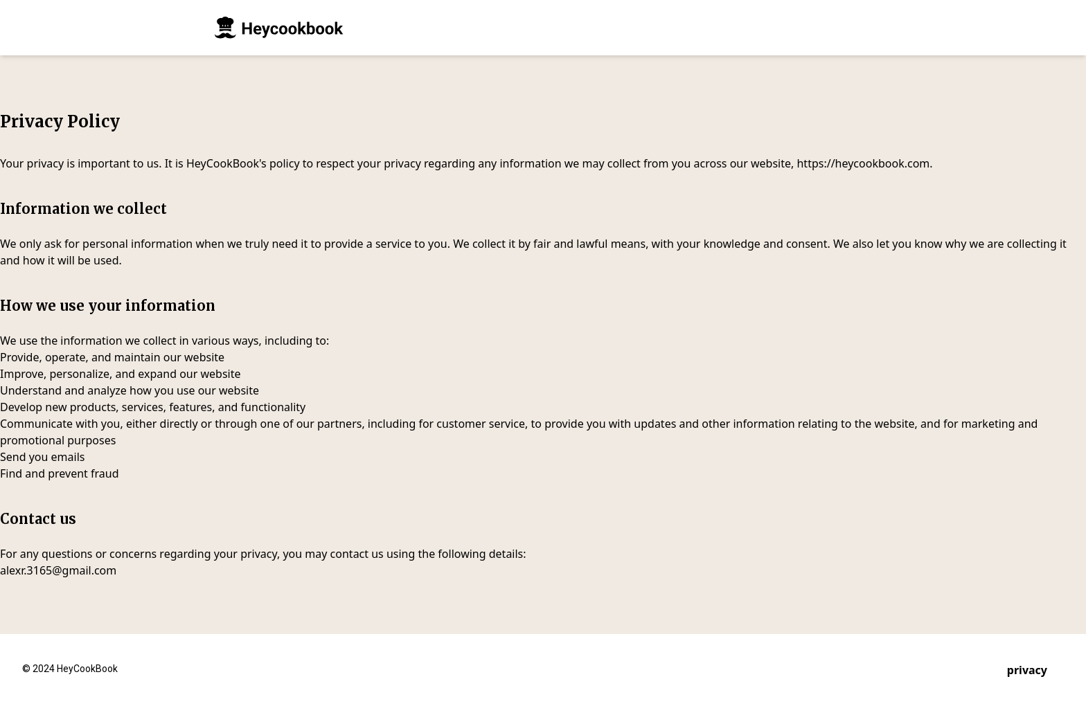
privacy (1027, 670)
